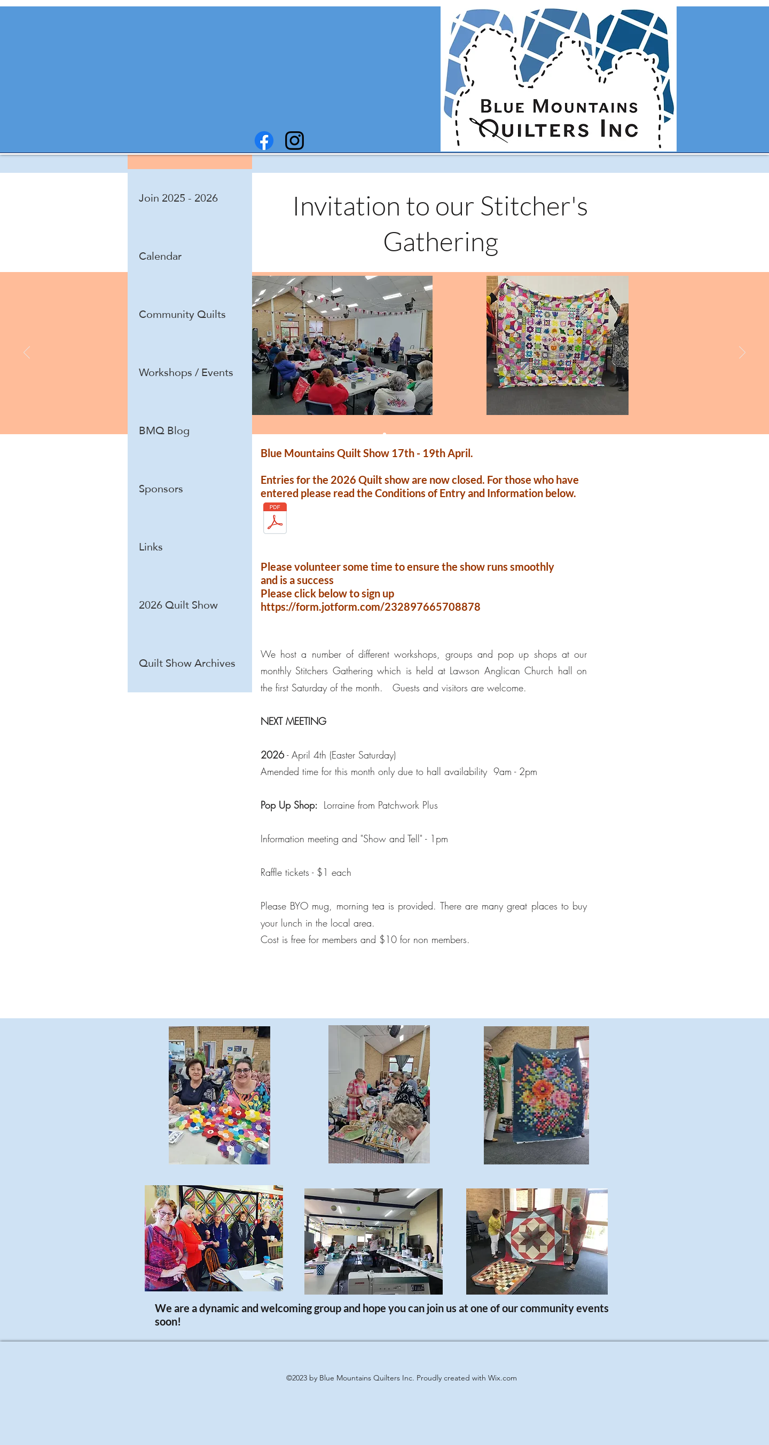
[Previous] (26, 353)
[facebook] (264, 140)
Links (151, 547)
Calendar (160, 256)
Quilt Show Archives (187, 663)
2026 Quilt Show (178, 605)
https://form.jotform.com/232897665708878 (371, 606)
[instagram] (294, 140)
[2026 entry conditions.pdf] (275, 519)
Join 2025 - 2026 (178, 198)
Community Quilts (182, 314)
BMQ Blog (164, 430)
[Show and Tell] (384, 434)
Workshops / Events (186, 372)
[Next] (742, 353)
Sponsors (161, 488)
